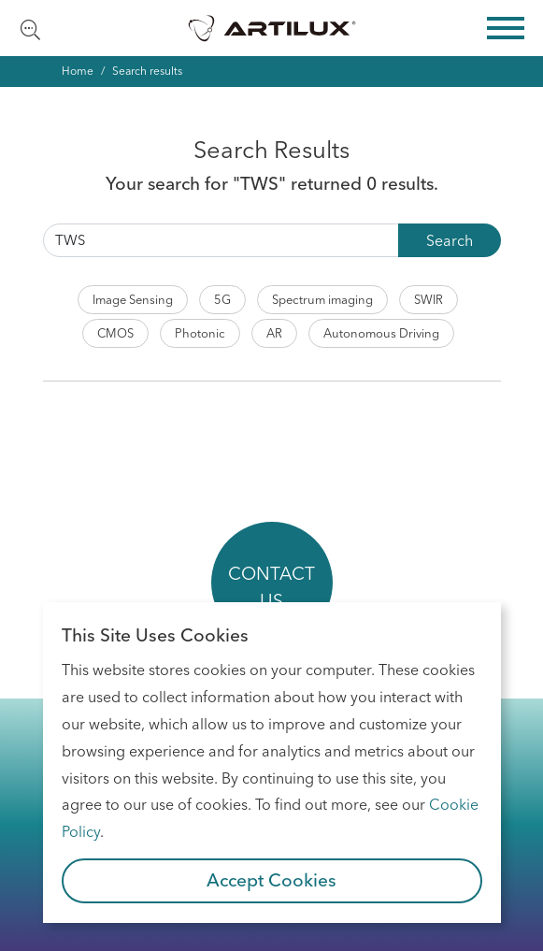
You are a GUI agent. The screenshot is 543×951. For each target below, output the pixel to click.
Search (449, 240)
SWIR (428, 299)
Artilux (272, 28)
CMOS (115, 332)
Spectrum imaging (322, 299)
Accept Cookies (271, 880)
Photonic (200, 332)
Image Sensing (133, 299)
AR (274, 332)
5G (222, 299)
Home (77, 71)
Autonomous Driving (381, 332)
